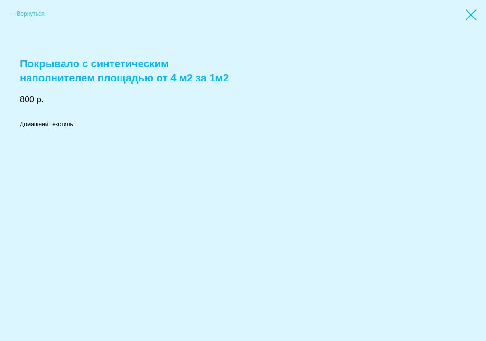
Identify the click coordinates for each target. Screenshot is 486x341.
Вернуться (30, 13)
